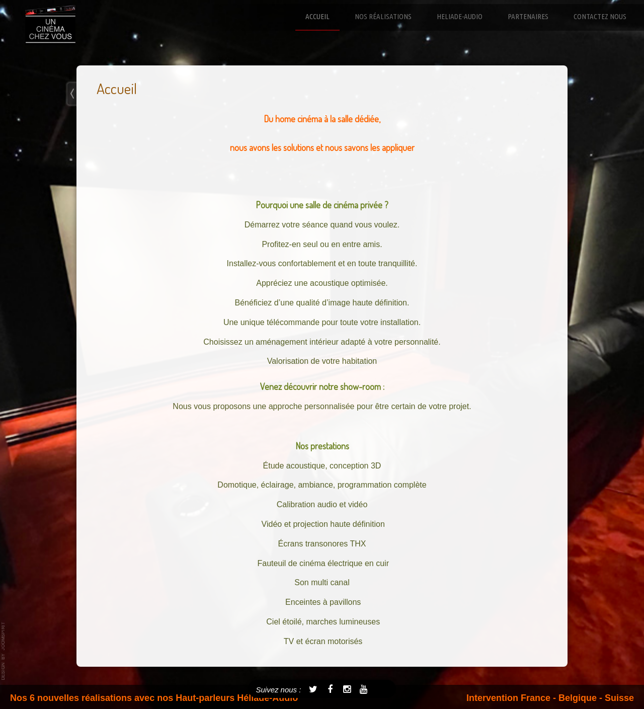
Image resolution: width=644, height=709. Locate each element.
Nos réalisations (383, 16)
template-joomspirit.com (4, 651)
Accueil (317, 16)
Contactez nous (600, 16)
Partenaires (528, 16)
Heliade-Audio (459, 16)
